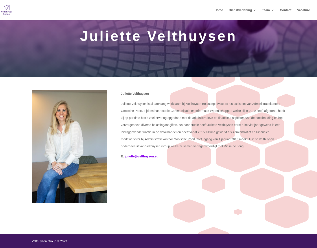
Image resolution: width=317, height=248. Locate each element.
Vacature (303, 10)
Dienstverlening (240, 10)
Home (218, 10)
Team (266, 10)
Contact (285, 10)
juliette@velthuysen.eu (141, 156)
